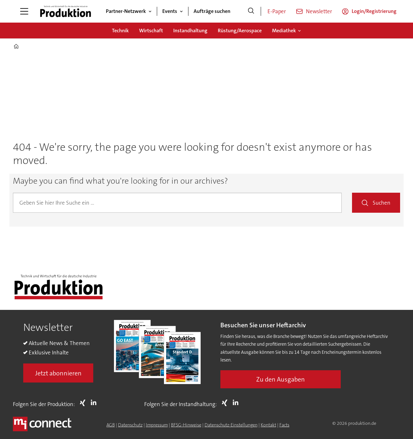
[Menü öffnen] (24, 11)
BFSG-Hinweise (186, 425)
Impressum (157, 425)
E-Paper (276, 11)
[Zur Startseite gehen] (65, 11)
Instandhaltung (190, 30)
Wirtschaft (151, 30)
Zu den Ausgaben (280, 379)
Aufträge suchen (212, 11)
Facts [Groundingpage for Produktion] (284, 425)
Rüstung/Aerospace (240, 30)
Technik (120, 30)
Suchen (381, 202)
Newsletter (319, 11)
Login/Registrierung (374, 11)
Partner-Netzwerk (126, 11)
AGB (110, 425)
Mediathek (284, 30)
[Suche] (251, 11)
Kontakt (268, 425)
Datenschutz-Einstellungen (231, 425)
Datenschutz (130, 425)
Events (169, 11)
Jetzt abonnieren (58, 373)
